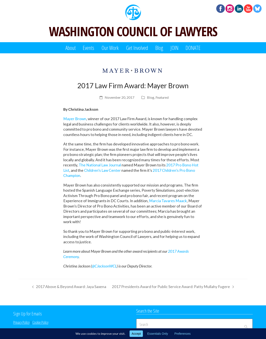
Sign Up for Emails (27, 313)
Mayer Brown (74, 118)
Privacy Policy (21, 322)
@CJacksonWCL (104, 266)
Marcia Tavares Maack (168, 201)
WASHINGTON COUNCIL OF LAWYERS (133, 31)
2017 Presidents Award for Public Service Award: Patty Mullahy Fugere (173, 287)
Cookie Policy (40, 322)
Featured (162, 97)
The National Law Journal (100, 165)
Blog (150, 97)
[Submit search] (246, 324)
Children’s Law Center (102, 170)
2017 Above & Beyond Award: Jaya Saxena (68, 287)
